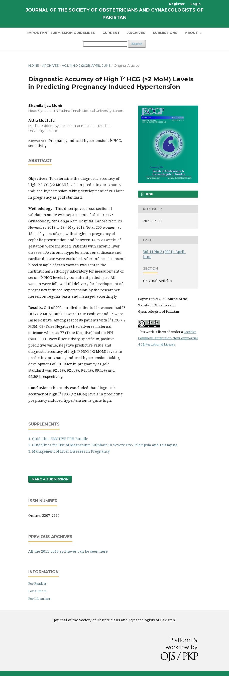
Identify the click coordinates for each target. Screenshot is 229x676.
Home (33, 65)
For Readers (37, 583)
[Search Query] (105, 44)
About (192, 33)
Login (195, 4)
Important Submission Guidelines (61, 33)
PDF (149, 194)
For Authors (37, 591)
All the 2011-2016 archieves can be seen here (68, 551)
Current (111, 33)
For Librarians (39, 598)
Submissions (165, 33)
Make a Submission (50, 479)
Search (137, 44)
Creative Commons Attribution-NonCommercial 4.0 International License (168, 338)
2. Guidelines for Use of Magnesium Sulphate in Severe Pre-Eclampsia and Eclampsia (102, 445)
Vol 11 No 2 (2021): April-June (86, 65)
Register (177, 4)
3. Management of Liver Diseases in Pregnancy (69, 451)
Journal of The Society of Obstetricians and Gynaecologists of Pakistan (114, 13)
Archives (136, 33)
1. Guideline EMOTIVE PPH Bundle (58, 438)
